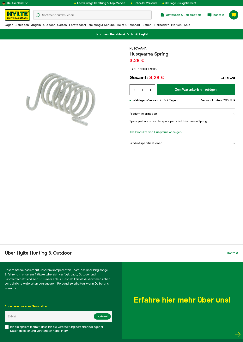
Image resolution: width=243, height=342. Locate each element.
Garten (62, 25)
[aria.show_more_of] (15, 3)
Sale (187, 25)
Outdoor (49, 25)
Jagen (8, 25)
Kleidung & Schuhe (101, 25)
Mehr (64, 331)
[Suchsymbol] (38, 15)
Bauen (147, 25)
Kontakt (232, 253)
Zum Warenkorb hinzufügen (196, 90)
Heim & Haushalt (128, 25)
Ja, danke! (102, 316)
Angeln (36, 25)
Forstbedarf (77, 25)
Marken (176, 25)
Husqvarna (138, 48)
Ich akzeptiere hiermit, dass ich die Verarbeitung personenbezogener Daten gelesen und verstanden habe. (56, 329)
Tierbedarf (161, 25)
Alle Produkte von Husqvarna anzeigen (156, 132)
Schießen (22, 25)
